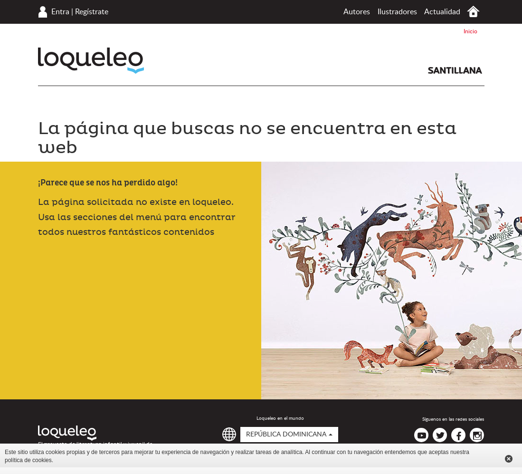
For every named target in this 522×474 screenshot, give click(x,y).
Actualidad (442, 12)
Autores (356, 12)
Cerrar (509, 459)
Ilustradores (397, 12)
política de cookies (28, 460)
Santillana (455, 70)
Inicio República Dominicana (473, 12)
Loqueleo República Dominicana (91, 61)
